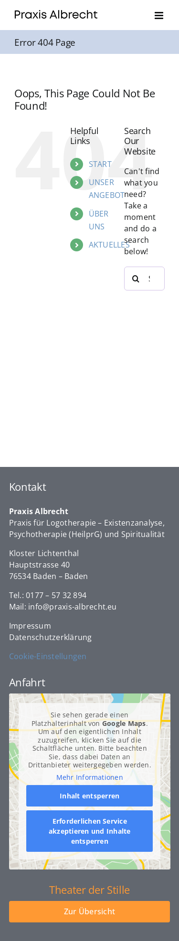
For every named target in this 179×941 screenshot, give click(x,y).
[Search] (136, 278)
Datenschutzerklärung (50, 637)
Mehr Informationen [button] (89, 777)
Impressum (30, 625)
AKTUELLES (109, 244)
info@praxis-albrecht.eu (72, 606)
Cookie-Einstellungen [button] (48, 656)
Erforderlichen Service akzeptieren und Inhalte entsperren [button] (90, 831)
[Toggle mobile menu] (160, 15)
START (100, 164)
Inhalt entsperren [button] (89, 796)
